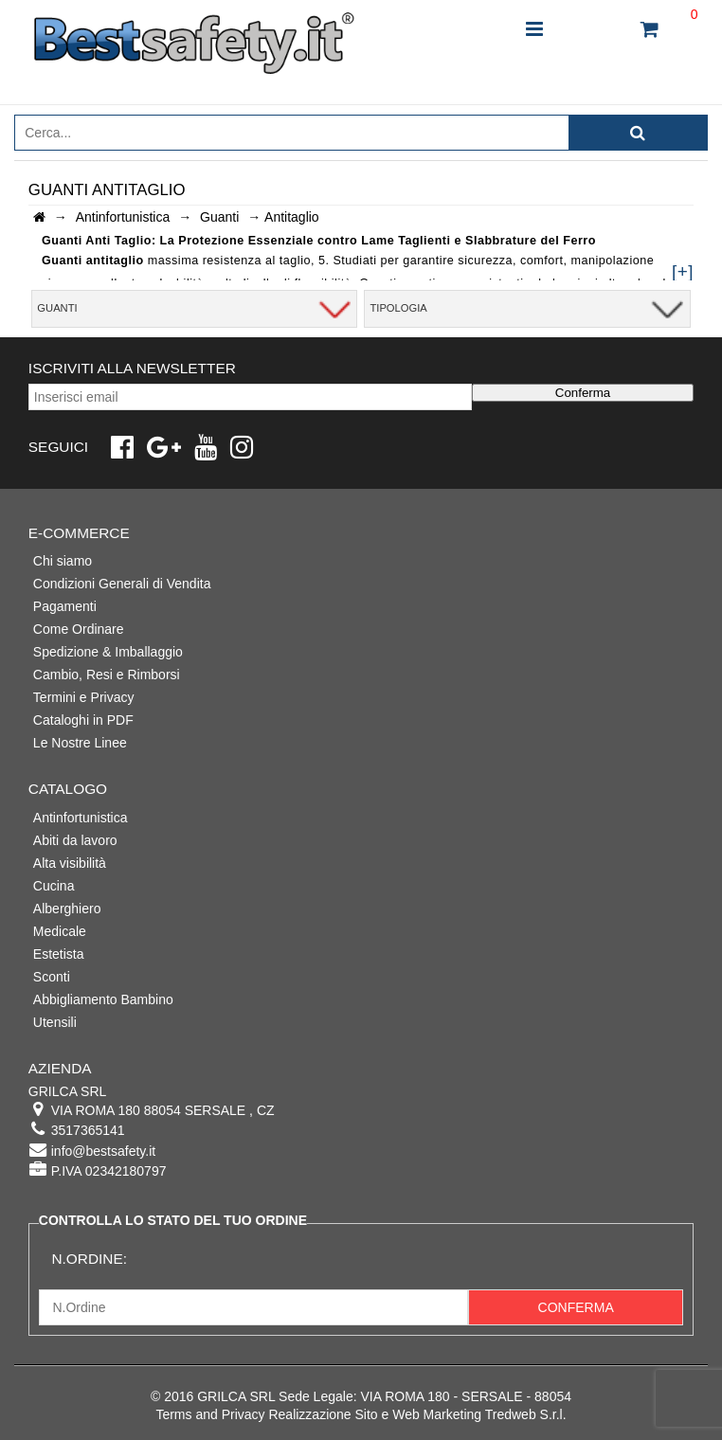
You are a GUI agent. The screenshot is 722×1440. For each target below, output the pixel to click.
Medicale (59, 931)
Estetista (58, 954)
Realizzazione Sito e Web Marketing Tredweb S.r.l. (417, 1414)
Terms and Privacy (209, 1414)
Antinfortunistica (80, 817)
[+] (683, 271)
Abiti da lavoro (75, 840)
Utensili (55, 1022)
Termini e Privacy (84, 697)
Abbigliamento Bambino (103, 999)
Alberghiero (67, 908)
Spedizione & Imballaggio (108, 651)
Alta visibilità (69, 863)
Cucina (54, 885)
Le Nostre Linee (80, 742)
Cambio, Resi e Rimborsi (106, 674)
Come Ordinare (78, 629)
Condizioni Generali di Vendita (122, 583)
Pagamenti (65, 606)
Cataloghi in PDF (83, 720)
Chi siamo (62, 560)
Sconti (51, 976)
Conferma (583, 393)
